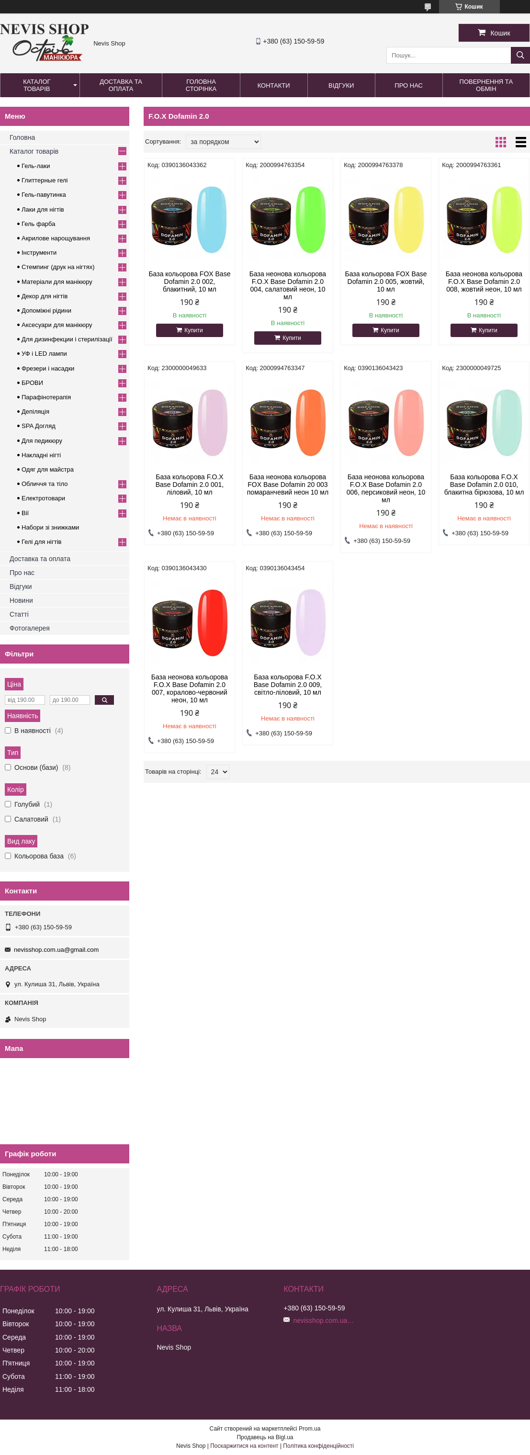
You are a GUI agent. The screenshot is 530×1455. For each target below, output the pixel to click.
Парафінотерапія (46, 397)
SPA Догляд (39, 425)
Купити (193, 330)
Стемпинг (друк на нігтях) (58, 267)
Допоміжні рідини (46, 310)
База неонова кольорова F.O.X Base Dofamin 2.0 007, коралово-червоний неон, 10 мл (189, 688)
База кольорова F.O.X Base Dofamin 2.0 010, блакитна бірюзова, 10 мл (484, 484)
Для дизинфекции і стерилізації (67, 339)
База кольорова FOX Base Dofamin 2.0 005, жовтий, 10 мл (386, 281)
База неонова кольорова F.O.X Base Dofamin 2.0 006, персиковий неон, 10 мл (386, 488)
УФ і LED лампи (44, 353)
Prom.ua (309, 1428)
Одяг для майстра (48, 469)
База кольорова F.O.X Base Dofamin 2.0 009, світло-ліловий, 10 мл (288, 684)
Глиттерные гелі (45, 180)
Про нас (409, 85)
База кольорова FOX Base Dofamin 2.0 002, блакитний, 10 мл (189, 281)
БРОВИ (32, 382)
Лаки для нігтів (43, 209)
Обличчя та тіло (45, 483)
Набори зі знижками (50, 527)
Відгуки (341, 85)
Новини (21, 600)
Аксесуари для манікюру (57, 324)
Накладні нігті (41, 455)
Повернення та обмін (486, 85)
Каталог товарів (36, 85)
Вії (25, 513)
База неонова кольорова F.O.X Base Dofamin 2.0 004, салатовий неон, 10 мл (287, 285)
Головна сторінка (201, 85)
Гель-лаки (36, 165)
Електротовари (43, 498)
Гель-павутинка (44, 194)
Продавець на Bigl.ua (265, 1437)
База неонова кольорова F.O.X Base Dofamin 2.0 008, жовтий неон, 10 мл (484, 281)
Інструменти (39, 252)
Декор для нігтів (45, 296)
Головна (22, 137)
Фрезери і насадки (48, 368)
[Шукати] (520, 55)
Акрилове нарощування (56, 238)
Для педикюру (42, 440)
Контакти (274, 85)
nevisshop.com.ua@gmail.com (56, 949)
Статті (19, 614)
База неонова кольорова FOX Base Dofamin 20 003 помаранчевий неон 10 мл (287, 484)
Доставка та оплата (121, 85)
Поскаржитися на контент (244, 1446)
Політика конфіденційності (318, 1446)
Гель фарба (38, 223)
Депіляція (35, 411)
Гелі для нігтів (41, 541)
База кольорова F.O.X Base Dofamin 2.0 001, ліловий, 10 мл (190, 484)
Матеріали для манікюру (57, 281)
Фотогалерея (30, 628)
